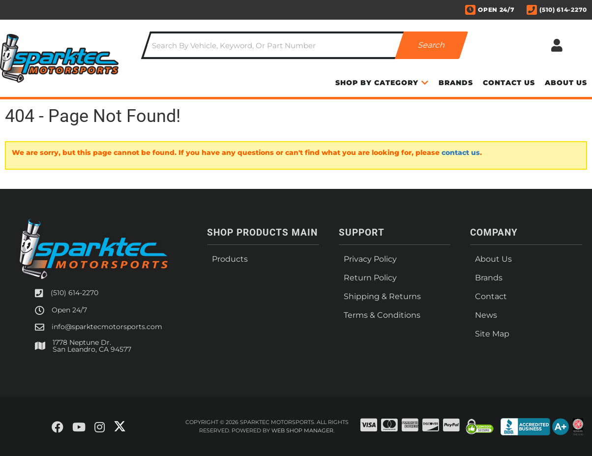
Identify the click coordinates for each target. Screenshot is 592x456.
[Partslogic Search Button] (432, 45)
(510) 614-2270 (74, 292)
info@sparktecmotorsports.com (107, 326)
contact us (461, 152)
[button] (305, 45)
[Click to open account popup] (557, 45)
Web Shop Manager (302, 430)
